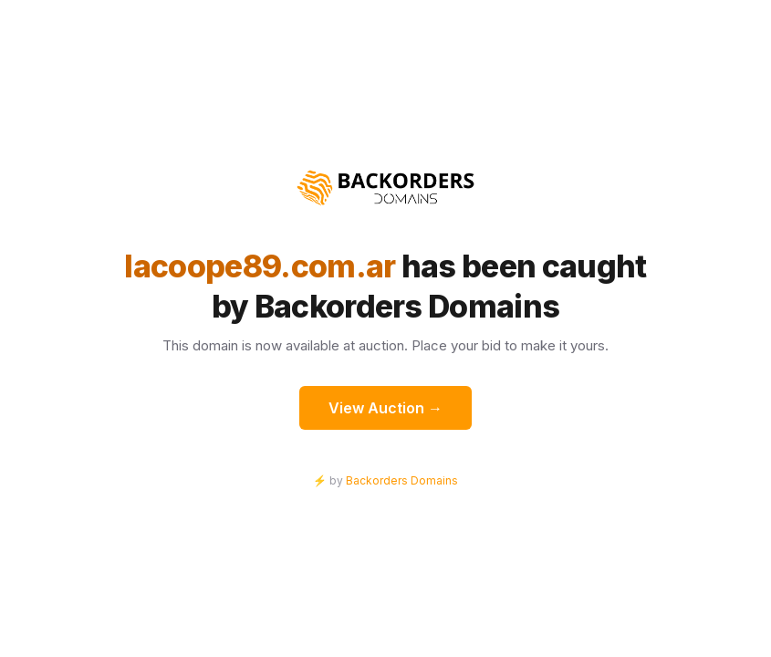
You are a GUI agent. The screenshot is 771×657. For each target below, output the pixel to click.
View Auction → (385, 408)
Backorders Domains (402, 480)
